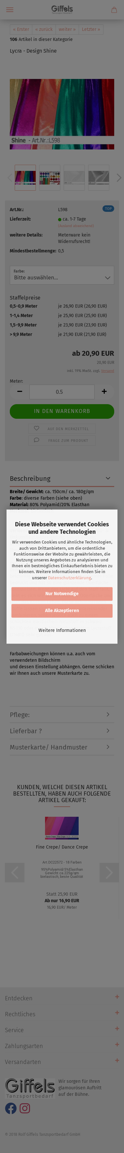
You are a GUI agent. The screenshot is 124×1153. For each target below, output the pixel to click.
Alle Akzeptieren (62, 610)
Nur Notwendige (62, 593)
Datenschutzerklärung (69, 577)
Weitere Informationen (62, 630)
